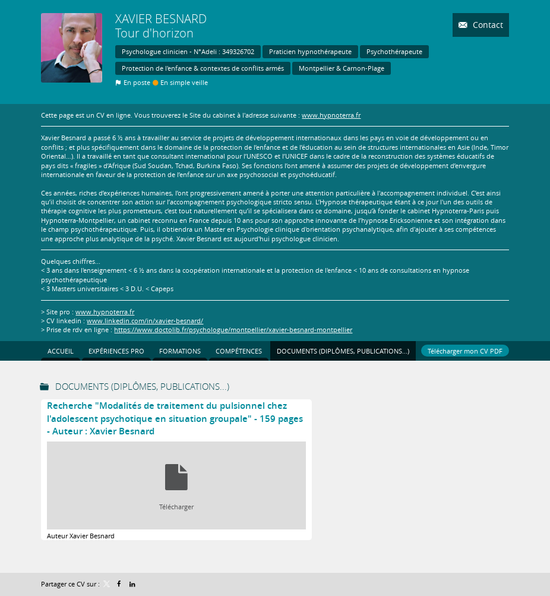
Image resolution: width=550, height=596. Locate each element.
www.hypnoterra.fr (331, 115)
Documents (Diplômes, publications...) (142, 386)
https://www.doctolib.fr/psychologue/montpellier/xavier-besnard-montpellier (233, 329)
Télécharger (176, 506)
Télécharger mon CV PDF (465, 350)
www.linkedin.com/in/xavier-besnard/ (145, 320)
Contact (486, 24)
